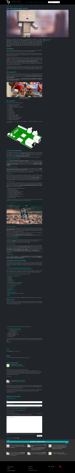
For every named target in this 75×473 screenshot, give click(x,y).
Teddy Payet (48, 40)
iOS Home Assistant (11, 289)
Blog (44, 2)
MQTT (9, 295)
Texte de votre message (11, 412)
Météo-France (10, 293)
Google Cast (10, 288)
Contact (8, 468)
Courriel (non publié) (10, 403)
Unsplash (28, 224)
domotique (27, 73)
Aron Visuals (24, 224)
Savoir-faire (41, 2)
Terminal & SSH (10, 281)
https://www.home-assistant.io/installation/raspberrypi (17, 267)
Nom (7, 400)
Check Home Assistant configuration (14, 275)
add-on (24, 154)
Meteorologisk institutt (12, 292)
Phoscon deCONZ (11, 287)
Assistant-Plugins (38, 153)
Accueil (27, 2)
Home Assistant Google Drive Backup (14, 283)
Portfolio (30, 2)
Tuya (9, 294)
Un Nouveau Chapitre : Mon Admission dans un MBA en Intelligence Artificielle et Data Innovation (38, 448)
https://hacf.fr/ (27, 357)
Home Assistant (20, 51)
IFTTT (9, 291)
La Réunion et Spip (10, 466)
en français (28, 267)
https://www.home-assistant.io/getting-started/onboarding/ (18, 268)
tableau (32, 256)
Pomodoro (12, 200)
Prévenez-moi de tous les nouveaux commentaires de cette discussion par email (21, 434)
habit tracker (29, 257)
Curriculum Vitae (35, 2)
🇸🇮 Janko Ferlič (12, 351)
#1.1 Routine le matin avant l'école (15, 329)
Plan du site (30, 466)
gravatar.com (34, 406)
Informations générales (11, 470)
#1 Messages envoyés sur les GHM (14, 328)
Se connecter (30, 468)
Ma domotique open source (20, 365)
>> (58, 2)
